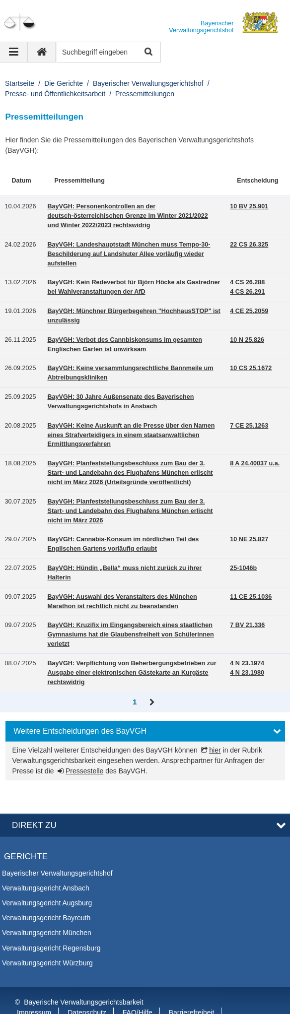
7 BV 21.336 (247, 625)
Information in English (50, 999)
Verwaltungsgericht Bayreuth (46, 893)
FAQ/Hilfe (137, 988)
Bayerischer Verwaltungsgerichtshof (148, 83)
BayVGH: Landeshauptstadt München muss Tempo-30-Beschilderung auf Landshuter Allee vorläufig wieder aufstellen (129, 254)
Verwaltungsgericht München (46, 908)
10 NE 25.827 (249, 539)
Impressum (34, 988)
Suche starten (148, 52)
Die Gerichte (63, 83)
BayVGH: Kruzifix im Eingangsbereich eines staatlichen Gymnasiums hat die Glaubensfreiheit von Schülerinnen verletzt (131, 634)
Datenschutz (87, 988)
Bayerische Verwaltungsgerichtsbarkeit (83, 978)
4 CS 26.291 (247, 291)
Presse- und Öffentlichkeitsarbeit (55, 94)
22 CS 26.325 (249, 244)
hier (214, 750)
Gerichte (26, 832)
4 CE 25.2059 (249, 311)
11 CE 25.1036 (251, 596)
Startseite (19, 83)
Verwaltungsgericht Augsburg (47, 879)
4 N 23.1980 (247, 672)
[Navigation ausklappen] (14, 52)
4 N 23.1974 (247, 663)
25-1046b (243, 568)
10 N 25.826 (247, 339)
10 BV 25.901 (249, 206)
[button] (145, 731)
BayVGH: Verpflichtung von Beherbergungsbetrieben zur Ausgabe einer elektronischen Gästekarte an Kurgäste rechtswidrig (132, 673)
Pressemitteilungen (144, 94)
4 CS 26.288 (247, 282)
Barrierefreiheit (192, 988)
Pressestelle (84, 771)
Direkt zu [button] (34, 801)
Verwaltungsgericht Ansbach (45, 863)
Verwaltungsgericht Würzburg (47, 938)
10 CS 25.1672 (251, 368)
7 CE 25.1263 (249, 425)
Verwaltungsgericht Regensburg (51, 923)
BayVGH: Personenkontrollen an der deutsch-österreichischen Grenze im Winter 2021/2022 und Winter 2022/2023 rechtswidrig (128, 216)
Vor (152, 702)
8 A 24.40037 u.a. (255, 463)
